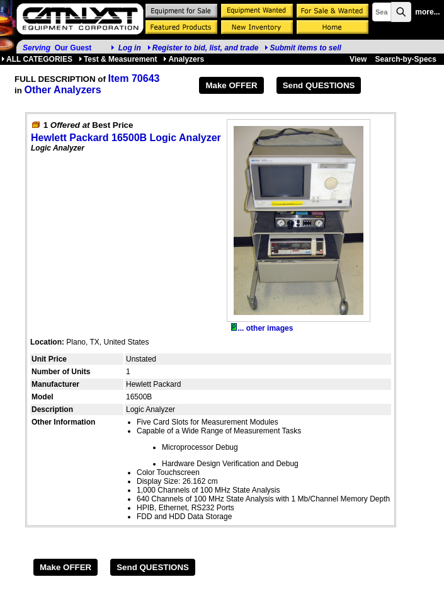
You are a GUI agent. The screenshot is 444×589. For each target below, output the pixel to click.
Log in (129, 47)
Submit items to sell (303, 47)
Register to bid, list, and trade (205, 47)
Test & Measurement (118, 59)
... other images (262, 328)
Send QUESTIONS (319, 85)
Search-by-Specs (405, 59)
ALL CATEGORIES (36, 59)
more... (427, 12)
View (358, 59)
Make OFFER (231, 85)
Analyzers (183, 59)
